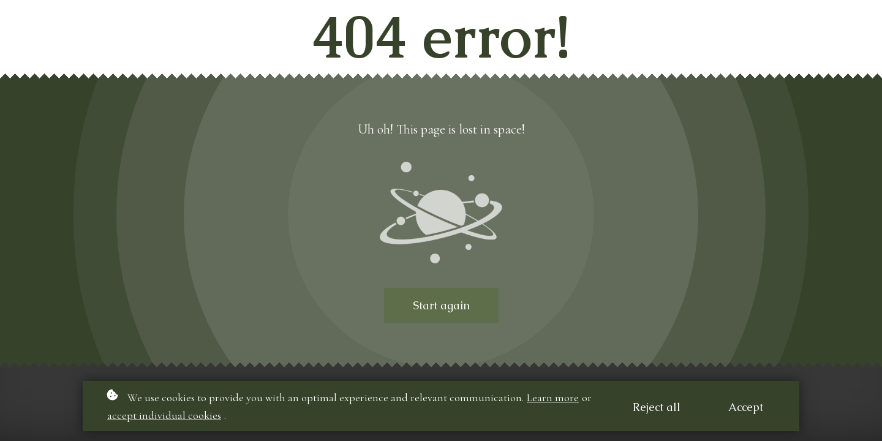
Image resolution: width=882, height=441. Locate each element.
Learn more (553, 397)
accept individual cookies (164, 415)
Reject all (656, 407)
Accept (745, 407)
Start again (441, 305)
